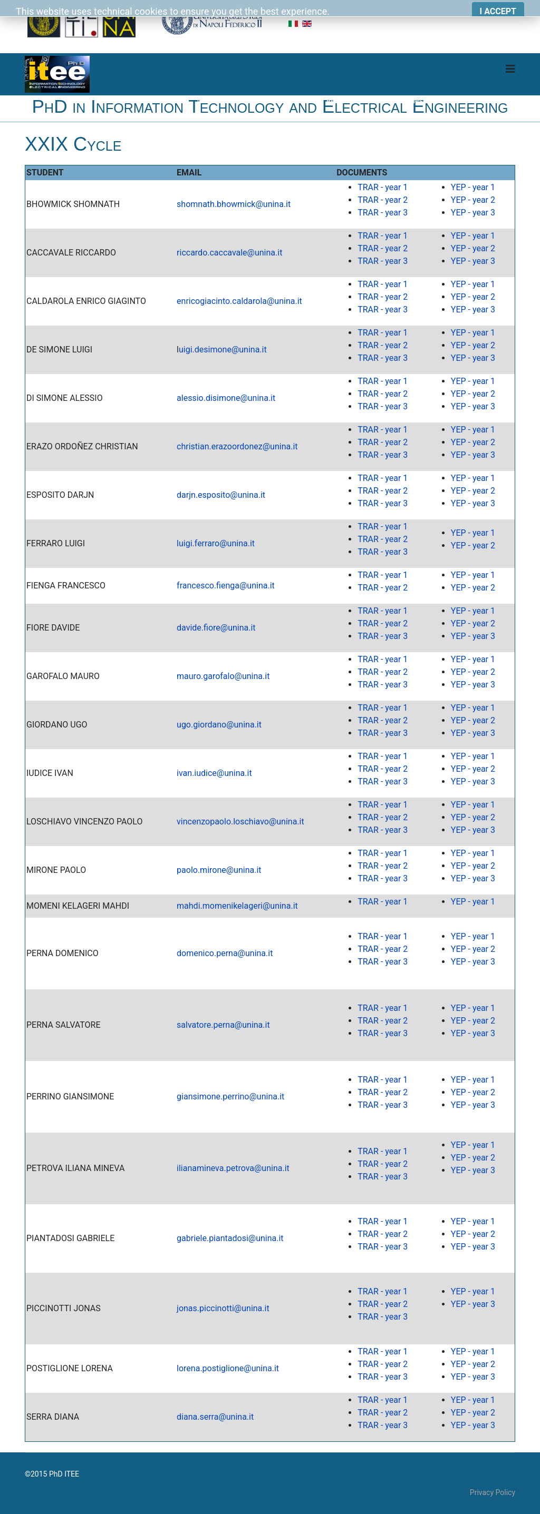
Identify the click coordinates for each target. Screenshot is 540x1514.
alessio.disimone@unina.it (226, 398)
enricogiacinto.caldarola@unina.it (239, 301)
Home (171, 100)
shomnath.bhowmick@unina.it (234, 204)
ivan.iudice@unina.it (214, 773)
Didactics (295, 100)
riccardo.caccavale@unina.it (229, 253)
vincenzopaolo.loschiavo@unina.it (240, 822)
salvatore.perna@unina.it (223, 1025)
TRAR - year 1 (383, 187)
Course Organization (230, 100)
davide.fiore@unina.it (216, 628)
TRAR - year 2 (383, 200)
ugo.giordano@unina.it (219, 725)
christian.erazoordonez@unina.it (237, 446)
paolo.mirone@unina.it (219, 870)
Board (457, 100)
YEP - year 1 (473, 187)
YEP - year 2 (473, 200)
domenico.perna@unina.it (225, 953)
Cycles (412, 100)
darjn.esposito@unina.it (221, 495)
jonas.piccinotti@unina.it (223, 1308)
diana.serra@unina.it (215, 1417)
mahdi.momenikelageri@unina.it (237, 906)
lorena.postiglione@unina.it (228, 1368)
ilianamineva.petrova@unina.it (233, 1168)
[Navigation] (510, 69)
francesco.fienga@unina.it (226, 586)
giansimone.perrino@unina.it (230, 1097)
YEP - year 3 (473, 213)
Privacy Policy (492, 1492)
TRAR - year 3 (383, 213)
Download (499, 100)
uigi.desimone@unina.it (223, 350)
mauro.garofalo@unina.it (223, 676)
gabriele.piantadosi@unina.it (230, 1238)
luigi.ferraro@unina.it (216, 543)
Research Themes (355, 100)
